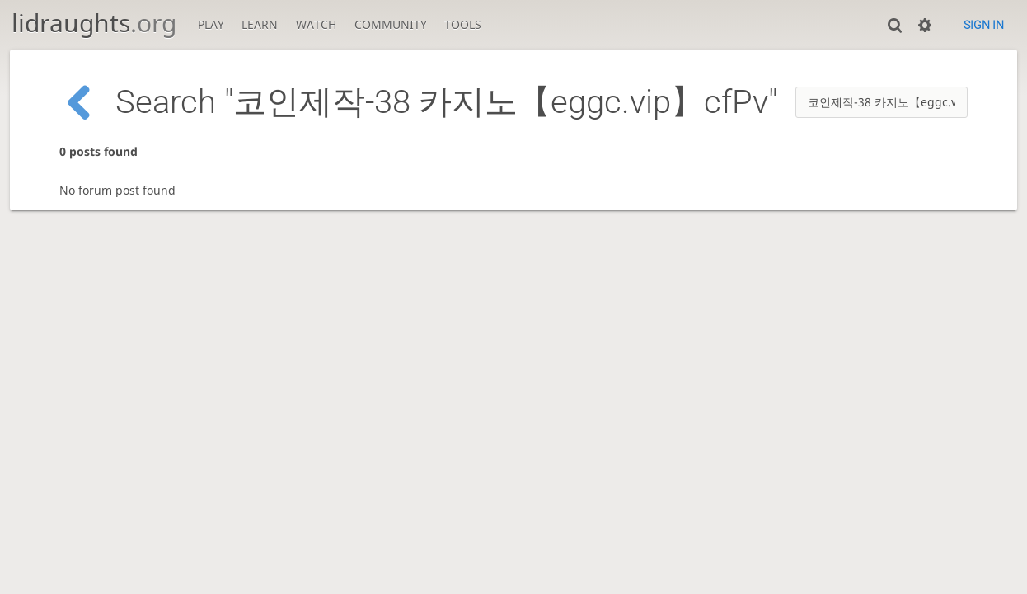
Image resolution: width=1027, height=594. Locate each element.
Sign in (984, 24)
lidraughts (94, 23)
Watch (316, 24)
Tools (462, 24)
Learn (260, 24)
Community (390, 24)
